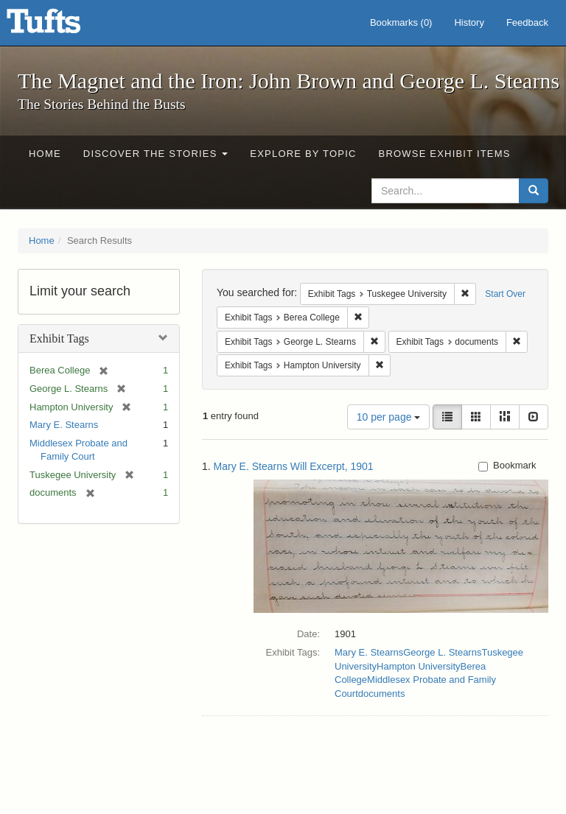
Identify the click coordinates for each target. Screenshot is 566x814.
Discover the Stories (155, 153)
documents (381, 693)
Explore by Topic (303, 153)
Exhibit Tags (59, 338)
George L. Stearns (442, 652)
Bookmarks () (401, 22)
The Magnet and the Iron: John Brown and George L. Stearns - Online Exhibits (62, 25)
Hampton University (418, 666)
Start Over (505, 294)
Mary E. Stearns (63, 424)
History (468, 22)
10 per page (389, 417)
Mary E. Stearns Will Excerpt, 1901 (294, 466)
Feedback (527, 22)
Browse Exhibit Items (445, 153)
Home (45, 153)
